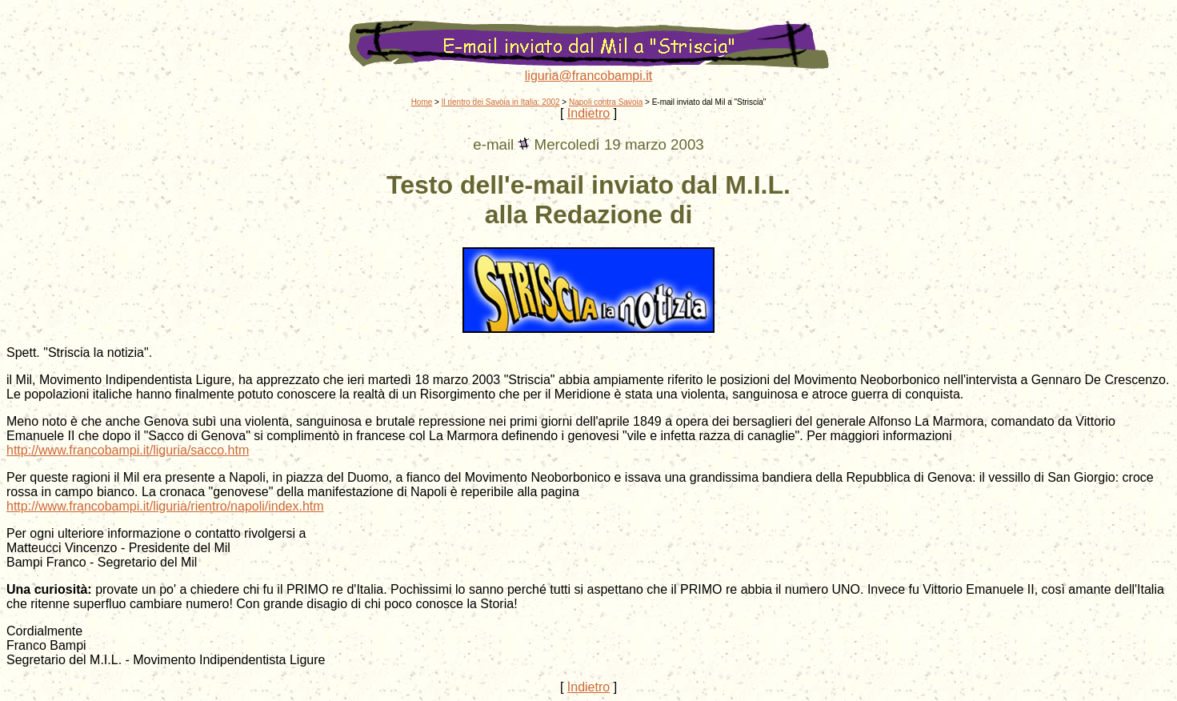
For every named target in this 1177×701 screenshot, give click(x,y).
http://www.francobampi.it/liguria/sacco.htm (127, 450)
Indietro (588, 113)
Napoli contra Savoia (606, 102)
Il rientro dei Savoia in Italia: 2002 (501, 102)
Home (422, 102)
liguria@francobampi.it (588, 75)
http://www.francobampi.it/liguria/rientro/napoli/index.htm (165, 506)
